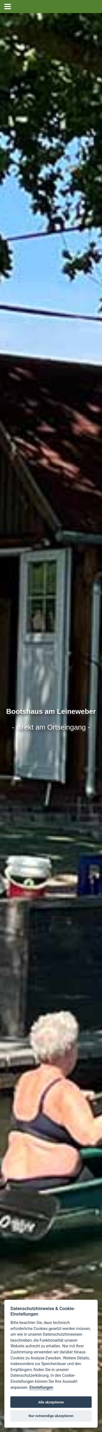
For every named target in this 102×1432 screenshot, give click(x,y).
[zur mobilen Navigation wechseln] (7, 6)
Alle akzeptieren (51, 1402)
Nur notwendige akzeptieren (51, 1416)
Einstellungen (41, 1387)
